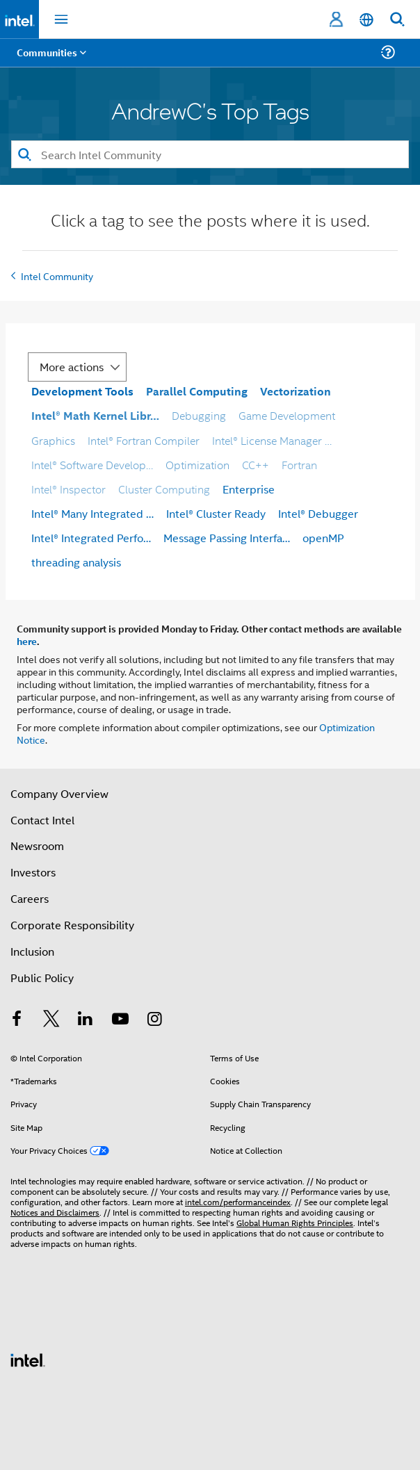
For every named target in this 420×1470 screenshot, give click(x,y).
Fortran (299, 464)
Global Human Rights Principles (294, 1222)
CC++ (255, 464)
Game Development (287, 415)
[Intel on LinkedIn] (85, 1020)
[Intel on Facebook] (17, 1020)
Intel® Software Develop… (92, 464)
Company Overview (59, 793)
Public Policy (42, 978)
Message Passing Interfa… (226, 538)
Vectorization (295, 391)
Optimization (197, 464)
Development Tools (82, 391)
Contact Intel (42, 820)
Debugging (199, 415)
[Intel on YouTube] (120, 1020)
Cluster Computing (164, 489)
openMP (323, 538)
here (27, 640)
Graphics (53, 440)
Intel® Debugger (318, 513)
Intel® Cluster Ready (216, 513)
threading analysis (76, 562)
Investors (33, 872)
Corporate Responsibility (72, 925)
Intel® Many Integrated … (92, 513)
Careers (29, 898)
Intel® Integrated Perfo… (91, 538)
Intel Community (57, 275)
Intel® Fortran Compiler (144, 440)
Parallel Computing (197, 391)
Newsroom (37, 846)
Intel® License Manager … (272, 440)
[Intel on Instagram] (154, 1020)
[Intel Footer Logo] (27, 1358)
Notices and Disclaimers (54, 1211)
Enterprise (249, 489)
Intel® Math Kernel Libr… (95, 415)
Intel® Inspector (68, 489)
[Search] (210, 154)
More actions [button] (72, 367)
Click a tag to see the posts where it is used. (210, 222)
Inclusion (32, 951)
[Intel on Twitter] (51, 1020)
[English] (366, 20)
